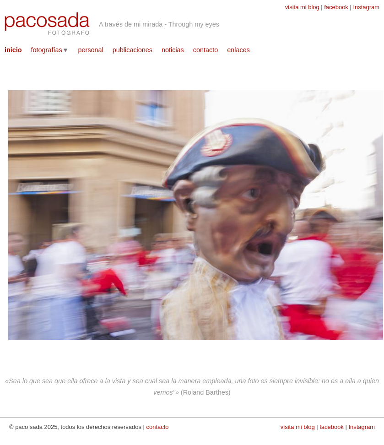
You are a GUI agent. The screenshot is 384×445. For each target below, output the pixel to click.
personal (90, 50)
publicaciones (132, 50)
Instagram (366, 7)
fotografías (46, 50)
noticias (173, 50)
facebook (336, 7)
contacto (205, 50)
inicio (13, 50)
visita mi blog (302, 7)
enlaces (238, 50)
